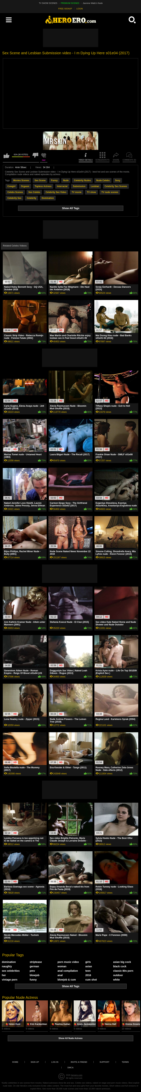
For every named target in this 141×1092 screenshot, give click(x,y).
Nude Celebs (103, 180)
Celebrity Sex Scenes (116, 186)
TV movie (76, 192)
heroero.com (76, 1075)
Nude (66, 180)
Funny (54, 180)
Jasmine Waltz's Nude (93, 3)
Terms (125, 1062)
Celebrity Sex (14, 198)
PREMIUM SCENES (70, 3)
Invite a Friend (79, 1062)
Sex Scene (40, 180)
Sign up (35, 1062)
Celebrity (31, 198)
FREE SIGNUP (65, 9)
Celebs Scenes (15, 192)
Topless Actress (43, 186)
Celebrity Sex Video (56, 192)
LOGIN (79, 9)
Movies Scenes (21, 180)
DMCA (70, 1067)
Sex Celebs (34, 192)
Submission (79, 186)
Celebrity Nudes (82, 180)
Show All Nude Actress (70, 1038)
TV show (91, 192)
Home (15, 1062)
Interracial (62, 186)
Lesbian (95, 186)
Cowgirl (11, 186)
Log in (54, 1062)
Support (104, 1062)
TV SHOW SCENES (48, 3)
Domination (48, 198)
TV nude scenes (109, 192)
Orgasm (25, 186)
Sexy (117, 180)
